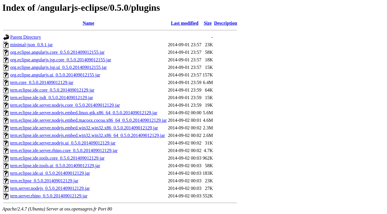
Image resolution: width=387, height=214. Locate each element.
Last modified (185, 23)
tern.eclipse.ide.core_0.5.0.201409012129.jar (52, 90)
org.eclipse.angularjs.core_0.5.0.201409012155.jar (57, 52)
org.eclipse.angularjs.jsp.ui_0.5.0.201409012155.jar (58, 67)
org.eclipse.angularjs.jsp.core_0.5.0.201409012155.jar (60, 59)
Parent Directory (25, 37)
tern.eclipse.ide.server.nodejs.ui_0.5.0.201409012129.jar (62, 142)
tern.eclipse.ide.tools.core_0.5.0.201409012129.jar (57, 158)
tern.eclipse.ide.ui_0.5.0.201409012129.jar (50, 173)
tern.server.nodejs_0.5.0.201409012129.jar (50, 188)
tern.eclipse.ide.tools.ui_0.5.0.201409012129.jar (55, 165)
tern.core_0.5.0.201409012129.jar (41, 82)
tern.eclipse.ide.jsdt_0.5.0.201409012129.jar (51, 97)
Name (88, 23)
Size (208, 23)
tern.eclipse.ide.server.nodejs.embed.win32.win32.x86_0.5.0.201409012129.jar (84, 127)
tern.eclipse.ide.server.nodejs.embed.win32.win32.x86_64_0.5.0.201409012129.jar (87, 135)
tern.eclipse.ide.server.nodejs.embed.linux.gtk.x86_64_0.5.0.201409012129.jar (83, 112)
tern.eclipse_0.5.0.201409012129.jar (44, 180)
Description (225, 23)
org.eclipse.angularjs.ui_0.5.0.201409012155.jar (55, 74)
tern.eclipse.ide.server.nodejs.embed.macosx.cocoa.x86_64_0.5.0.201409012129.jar (88, 120)
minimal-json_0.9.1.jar (31, 44)
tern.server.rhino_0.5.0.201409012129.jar (49, 195)
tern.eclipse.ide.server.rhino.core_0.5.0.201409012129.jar (63, 150)
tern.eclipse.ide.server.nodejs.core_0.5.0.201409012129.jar (65, 105)
